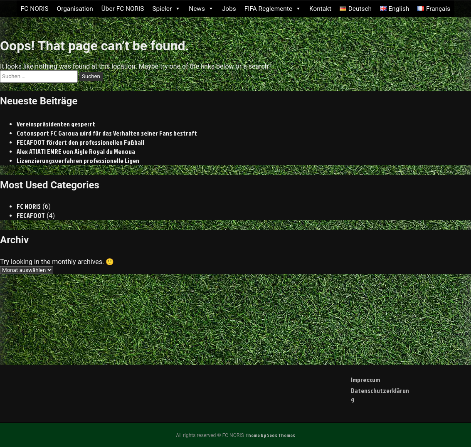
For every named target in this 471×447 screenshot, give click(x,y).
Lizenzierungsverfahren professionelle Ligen (78, 160)
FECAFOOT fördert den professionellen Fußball (80, 142)
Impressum (365, 379)
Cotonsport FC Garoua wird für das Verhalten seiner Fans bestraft (107, 133)
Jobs (229, 8)
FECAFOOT (31, 215)
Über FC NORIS (122, 8)
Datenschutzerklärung (380, 395)
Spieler (166, 8)
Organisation (75, 8)
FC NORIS (35, 8)
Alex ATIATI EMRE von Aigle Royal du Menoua (76, 151)
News (201, 8)
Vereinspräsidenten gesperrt (56, 123)
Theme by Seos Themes (270, 435)
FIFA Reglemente (272, 8)
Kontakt (320, 8)
